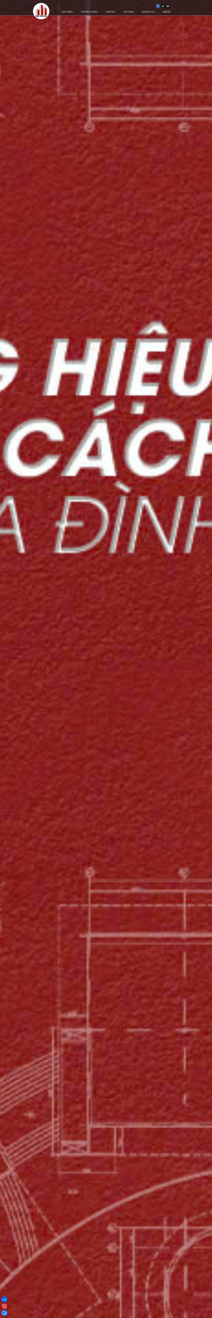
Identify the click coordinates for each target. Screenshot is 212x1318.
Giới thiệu (68, 12)
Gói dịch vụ (149, 12)
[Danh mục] (180, 11)
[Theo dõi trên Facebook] (158, 6)
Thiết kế (111, 12)
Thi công (129, 12)
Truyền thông (90, 12)
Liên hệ (166, 12)
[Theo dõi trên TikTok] (163, 6)
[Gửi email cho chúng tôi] (167, 6)
